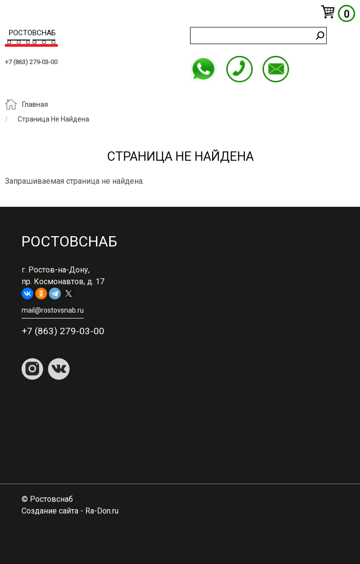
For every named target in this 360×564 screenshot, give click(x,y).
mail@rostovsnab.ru (276, 69)
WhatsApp (203, 69)
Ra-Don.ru (102, 510)
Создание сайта (50, 510)
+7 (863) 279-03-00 (31, 62)
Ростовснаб (32, 32)
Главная (35, 104)
